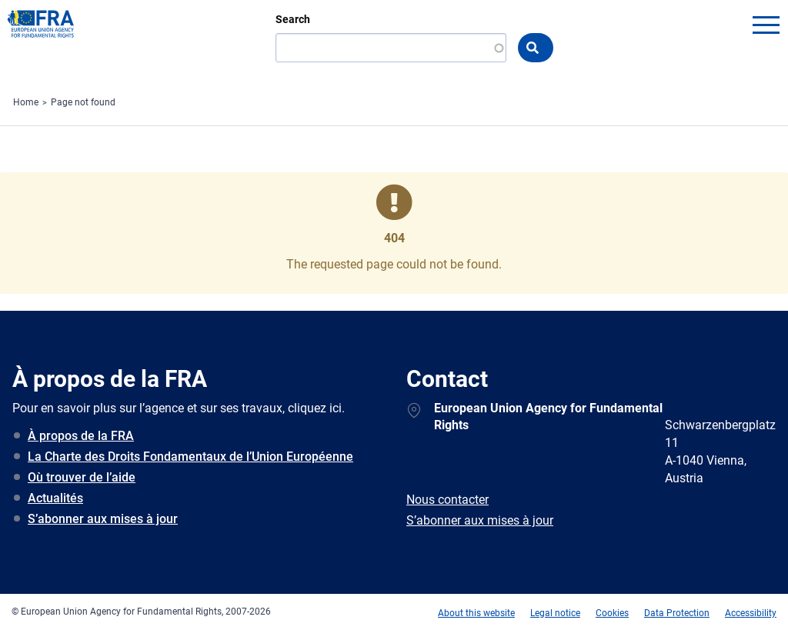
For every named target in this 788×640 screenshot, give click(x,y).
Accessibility (750, 613)
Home (25, 102)
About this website (476, 613)
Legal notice (555, 613)
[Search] (390, 47)
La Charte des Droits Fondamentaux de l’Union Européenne (190, 456)
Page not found (83, 102)
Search (292, 19)
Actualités (55, 498)
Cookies (612, 613)
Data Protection (677, 613)
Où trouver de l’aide (81, 477)
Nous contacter (447, 499)
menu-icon (766, 24)
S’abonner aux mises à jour (103, 519)
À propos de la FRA (81, 435)
